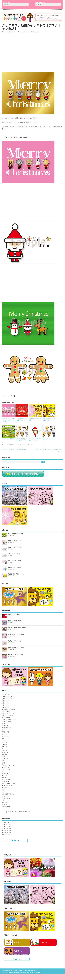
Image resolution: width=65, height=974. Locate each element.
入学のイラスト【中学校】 (15, 560)
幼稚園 (4, 763)
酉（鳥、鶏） (5, 798)
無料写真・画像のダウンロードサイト (20, 811)
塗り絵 (4, 744)
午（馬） (4, 736)
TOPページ (4, 972)
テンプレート (5, 717)
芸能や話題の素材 (6, 794)
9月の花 (4, 707)
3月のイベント (6, 701)
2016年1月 (5, 826)
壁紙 (38, 32)
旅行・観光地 (5, 769)
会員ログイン (23, 972)
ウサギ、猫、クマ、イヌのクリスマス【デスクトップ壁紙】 (8, 420)
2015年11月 (5, 830)
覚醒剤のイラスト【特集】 (15, 621)
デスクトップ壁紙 (25, 444)
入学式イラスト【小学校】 (15, 547)
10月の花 (4, 694)
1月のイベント (6, 697)
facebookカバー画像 (7, 709)
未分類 (4, 775)
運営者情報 (16, 972)
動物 (36, 32)
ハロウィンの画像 (6, 721)
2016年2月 (5, 824)
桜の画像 (4, 781)
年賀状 (4, 761)
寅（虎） (4, 757)
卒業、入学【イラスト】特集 (15, 533)
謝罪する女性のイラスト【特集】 (16, 648)
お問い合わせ (30, 972)
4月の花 (4, 703)
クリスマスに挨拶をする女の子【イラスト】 (35, 439)
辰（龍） (4, 796)
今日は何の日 (5, 728)
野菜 (3, 800)
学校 (3, 755)
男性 (3, 788)
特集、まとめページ (7, 783)
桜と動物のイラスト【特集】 (35, 419)
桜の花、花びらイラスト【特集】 (16, 634)
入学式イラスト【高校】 (14, 554)
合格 (3, 742)
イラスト (21, 32)
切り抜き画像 (5, 732)
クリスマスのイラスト (29, 32)
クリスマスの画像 (6, 715)
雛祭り (4, 802)
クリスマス (10, 444)
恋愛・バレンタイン (7, 765)
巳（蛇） (4, 759)
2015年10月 (5, 832)
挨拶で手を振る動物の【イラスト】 (20, 439)
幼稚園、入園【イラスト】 (15, 540)
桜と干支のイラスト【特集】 (15, 641)
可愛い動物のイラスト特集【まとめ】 (49, 419)
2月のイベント (6, 699)
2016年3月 (5, 822)
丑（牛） (4, 723)
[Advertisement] (32, 53)
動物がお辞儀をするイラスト (49, 439)
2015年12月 (5, 828)
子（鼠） (4, 752)
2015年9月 (5, 834)
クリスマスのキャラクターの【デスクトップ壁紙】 (21, 420)
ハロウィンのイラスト (8, 719)
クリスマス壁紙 (17, 444)
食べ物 (4, 804)
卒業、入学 (5, 738)
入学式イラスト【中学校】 (15, 567)
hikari (4, 32)
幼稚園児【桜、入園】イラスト (16, 574)
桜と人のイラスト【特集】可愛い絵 (17, 627)
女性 (3, 750)
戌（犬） (4, 767)
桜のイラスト (5, 779)
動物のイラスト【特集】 (8, 439)
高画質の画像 (5, 806)
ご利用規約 (10, 972)
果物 (3, 777)
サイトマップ (37, 972)
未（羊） (4, 773)
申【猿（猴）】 (6, 786)
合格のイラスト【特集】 (14, 614)
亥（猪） (4, 725)
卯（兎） (4, 740)
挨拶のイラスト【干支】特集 (15, 654)
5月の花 (4, 705)
